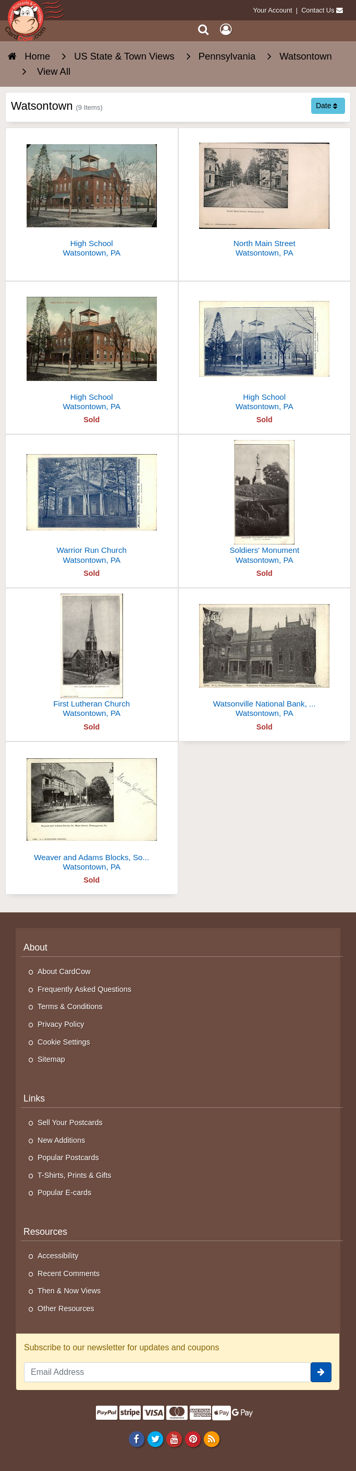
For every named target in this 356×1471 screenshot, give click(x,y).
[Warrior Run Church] (92, 503)
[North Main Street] (265, 196)
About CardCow (64, 971)
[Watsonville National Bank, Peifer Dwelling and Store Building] (265, 657)
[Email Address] (167, 1372)
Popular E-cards (64, 1192)
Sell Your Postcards (70, 1122)
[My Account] (225, 29)
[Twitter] (155, 1438)
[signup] (321, 1372)
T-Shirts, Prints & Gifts (75, 1175)
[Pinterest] (192, 1438)
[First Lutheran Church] (92, 657)
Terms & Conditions (70, 1006)
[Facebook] (136, 1438)
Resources (45, 1231)
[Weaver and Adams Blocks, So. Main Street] (92, 810)
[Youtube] (174, 1438)
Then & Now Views (69, 1291)
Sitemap (51, 1059)
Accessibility (58, 1256)
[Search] (203, 29)
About (35, 947)
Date (326, 105)
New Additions (61, 1140)
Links (34, 1098)
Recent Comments (69, 1273)
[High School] (92, 196)
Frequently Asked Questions (84, 989)
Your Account (272, 10)
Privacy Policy (61, 1024)
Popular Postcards (68, 1157)
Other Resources (66, 1308)
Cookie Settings (64, 1042)
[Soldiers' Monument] (265, 503)
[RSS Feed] (212, 1438)
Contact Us (317, 10)
